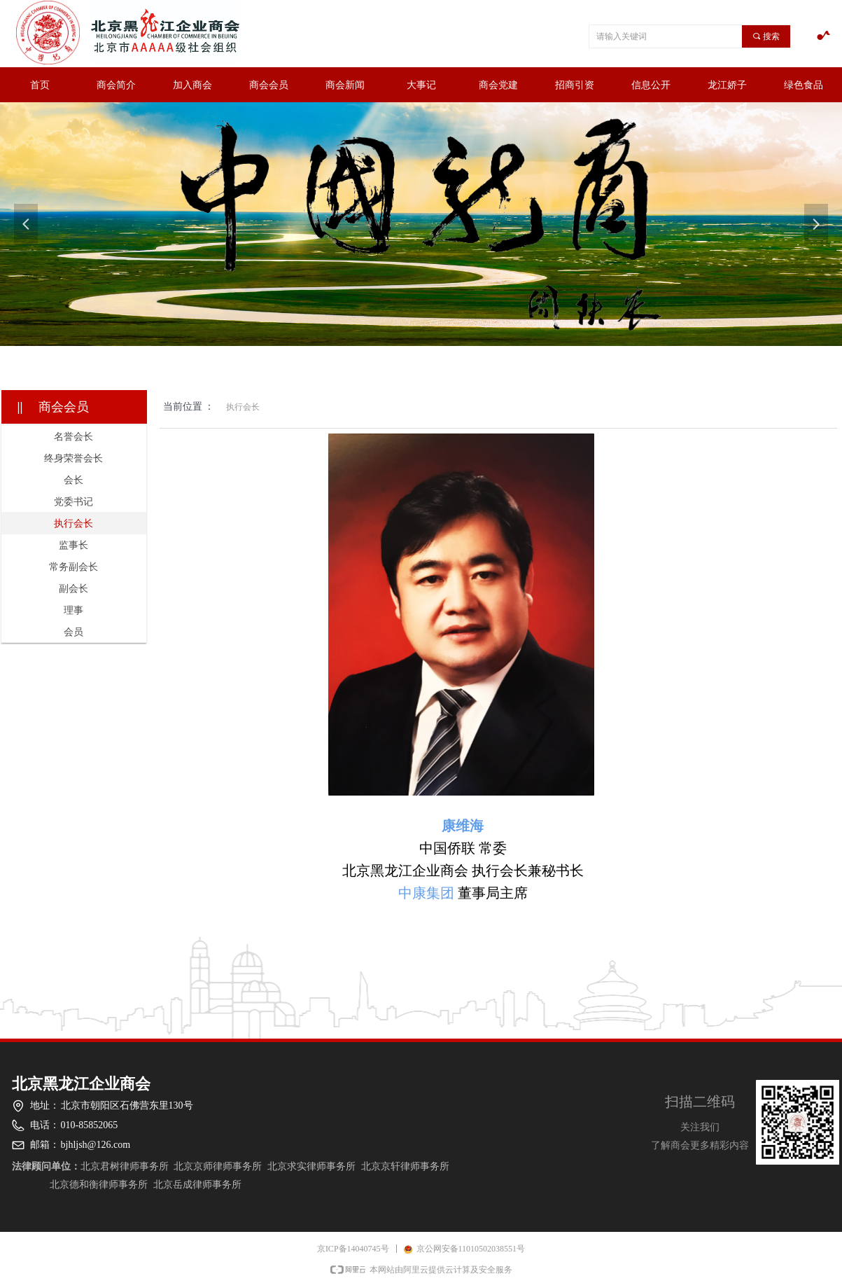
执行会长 (243, 407)
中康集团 (426, 893)
